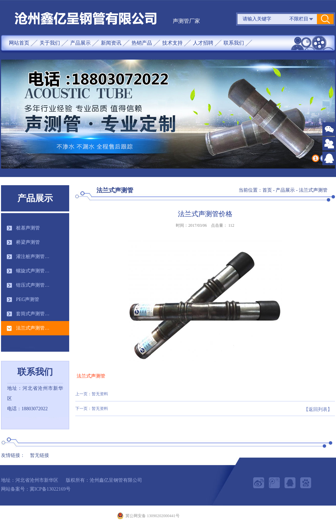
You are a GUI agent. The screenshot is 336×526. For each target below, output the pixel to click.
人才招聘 (203, 43)
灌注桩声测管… (32, 256)
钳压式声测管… (32, 285)
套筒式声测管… (32, 313)
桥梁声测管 (28, 242)
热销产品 (142, 43)
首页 (267, 190)
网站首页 (19, 43)
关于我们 (50, 43)
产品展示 (80, 43)
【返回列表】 (318, 409)
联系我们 (234, 43)
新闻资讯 (111, 43)
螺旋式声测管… (32, 270)
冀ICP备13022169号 (50, 489)
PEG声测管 (27, 299)
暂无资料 (100, 394)
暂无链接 (39, 455)
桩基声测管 (28, 227)
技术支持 (172, 43)
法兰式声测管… (32, 328)
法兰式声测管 (313, 190)
